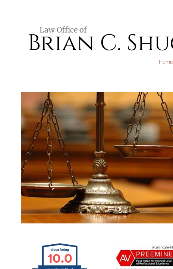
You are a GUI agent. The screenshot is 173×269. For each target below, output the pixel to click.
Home (166, 61)
